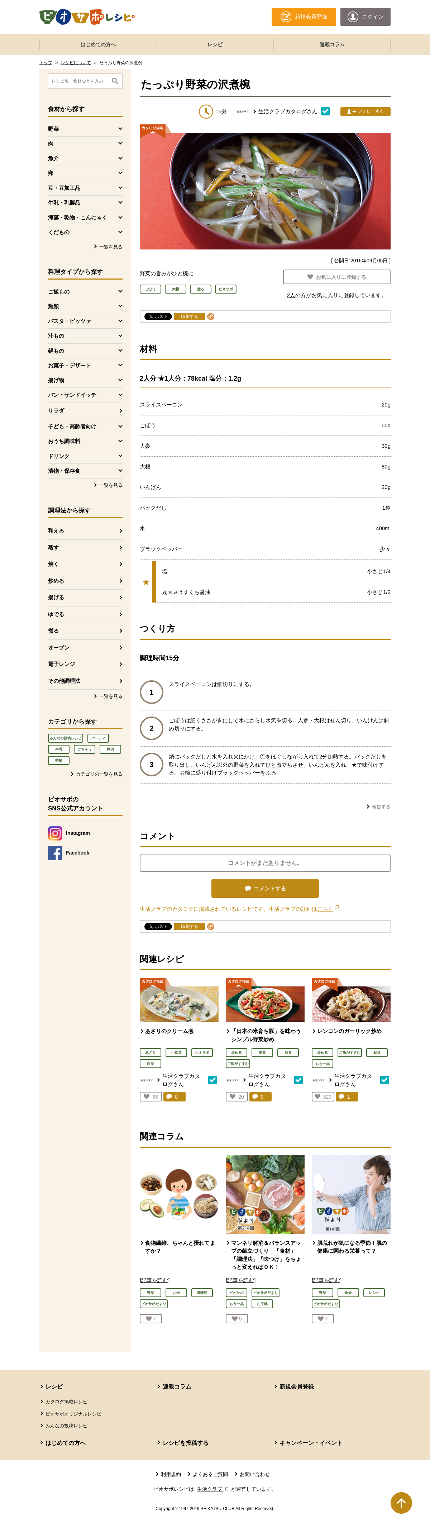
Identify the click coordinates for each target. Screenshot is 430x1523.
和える (56, 531)
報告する (381, 806)
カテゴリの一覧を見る (99, 774)
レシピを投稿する (186, 1443)
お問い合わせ (255, 1474)
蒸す (53, 547)
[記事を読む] (154, 1280)
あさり (150, 1053)
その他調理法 (64, 681)
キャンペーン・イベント (311, 1443)
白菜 (150, 1064)
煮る (53, 631)
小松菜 (176, 1053)
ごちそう (84, 749)
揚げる (56, 597)
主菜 (262, 1053)
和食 (288, 1053)
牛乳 (58, 749)
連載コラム (332, 44)
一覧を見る (111, 246)
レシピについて (76, 62)
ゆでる (56, 614)
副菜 (377, 1053)
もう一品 (322, 1064)
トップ (45, 62)
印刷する (189, 316)
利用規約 (171, 1474)
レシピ (215, 44)
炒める (56, 581)
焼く (53, 564)
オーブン (59, 647)
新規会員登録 (297, 1387)
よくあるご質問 (210, 1474)
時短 (58, 760)
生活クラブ (213, 1489)
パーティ (98, 738)
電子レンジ (61, 664)
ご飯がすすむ (238, 1064)
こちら (328, 909)
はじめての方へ (98, 44)
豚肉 (110, 749)
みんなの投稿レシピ (65, 738)
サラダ (56, 411)
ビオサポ (202, 1053)
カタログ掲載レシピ (66, 1401)
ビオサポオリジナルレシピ (73, 1414)
